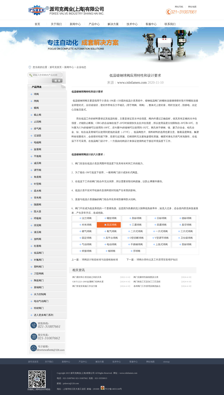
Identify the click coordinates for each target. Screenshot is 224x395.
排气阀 (37, 128)
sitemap (166, 361)
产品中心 (94, 24)
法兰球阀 (85, 218)
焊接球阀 (85, 251)
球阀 (36, 94)
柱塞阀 (37, 246)
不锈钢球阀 (135, 244)
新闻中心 (75, 24)
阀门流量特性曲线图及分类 (146, 277)
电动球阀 (110, 244)
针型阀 (37, 184)
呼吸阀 (37, 218)
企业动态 (81, 67)
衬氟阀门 (39, 260)
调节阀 (37, 170)
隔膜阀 (37, 204)
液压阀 (37, 232)
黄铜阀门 (39, 287)
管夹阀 (37, 197)
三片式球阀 (185, 231)
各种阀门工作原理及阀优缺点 (147, 286)
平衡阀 (37, 156)
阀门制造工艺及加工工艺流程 (147, 281)
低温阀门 (39, 253)
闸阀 (36, 101)
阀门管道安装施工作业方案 (84, 286)
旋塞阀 (37, 149)
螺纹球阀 (110, 218)
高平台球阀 (110, 238)
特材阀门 (39, 308)
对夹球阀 (85, 224)
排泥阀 (37, 225)
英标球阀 (185, 244)
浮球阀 (135, 251)
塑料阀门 (39, 266)
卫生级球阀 (185, 238)
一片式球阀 (160, 231)
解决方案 (113, 24)
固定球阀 (85, 238)
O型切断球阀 (136, 238)
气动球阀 (85, 244)
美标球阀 (135, 218)
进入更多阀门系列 (43, 315)
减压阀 (37, 163)
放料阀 (37, 239)
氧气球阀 (110, 231)
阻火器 (37, 211)
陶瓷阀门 (39, 280)
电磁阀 (37, 142)
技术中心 (132, 24)
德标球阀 (185, 218)
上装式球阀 (160, 244)
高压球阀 (110, 224)
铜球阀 (110, 251)
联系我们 (170, 24)
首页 (37, 24)
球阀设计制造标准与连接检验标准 (100, 259)
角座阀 (37, 177)
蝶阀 (36, 108)
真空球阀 (185, 224)
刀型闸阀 (39, 273)
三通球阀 (135, 224)
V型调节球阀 (160, 238)
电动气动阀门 (41, 301)
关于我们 (56, 24)
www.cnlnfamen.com (132, 82)
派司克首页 (56, 67)
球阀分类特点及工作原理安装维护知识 (157, 259)
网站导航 (179, 7)
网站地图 (192, 7)
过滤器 (37, 135)
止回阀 (37, 121)
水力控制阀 (40, 294)
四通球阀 (160, 224)
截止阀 (37, 115)
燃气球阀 (85, 231)
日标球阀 (160, 218)
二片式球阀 (135, 231)
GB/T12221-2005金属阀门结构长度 (88, 281)
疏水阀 (37, 190)
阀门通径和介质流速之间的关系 (86, 277)
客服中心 (151, 24)
